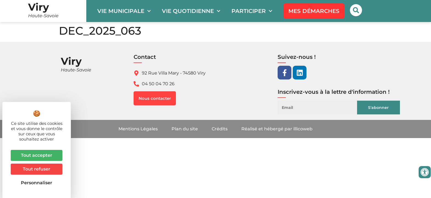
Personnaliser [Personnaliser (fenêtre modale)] (36, 182)
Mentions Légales (138, 128)
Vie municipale (124, 11)
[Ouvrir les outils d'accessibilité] (425, 172)
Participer (251, 11)
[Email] (321, 107)
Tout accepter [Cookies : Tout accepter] (36, 155)
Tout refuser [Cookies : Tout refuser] (36, 169)
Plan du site (185, 128)
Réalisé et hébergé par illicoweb (277, 128)
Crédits (220, 128)
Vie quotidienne (191, 11)
